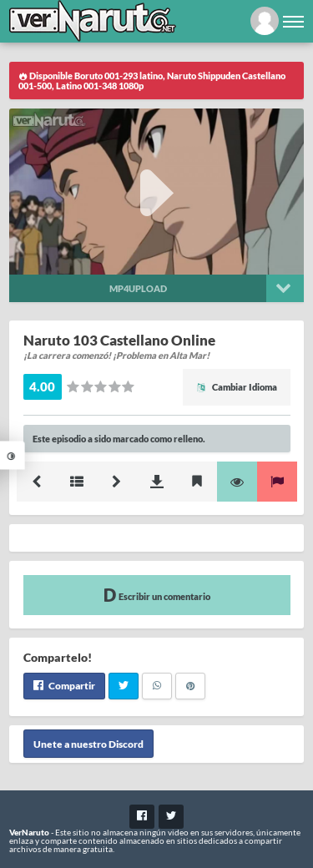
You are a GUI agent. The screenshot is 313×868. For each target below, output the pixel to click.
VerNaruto (29, 832)
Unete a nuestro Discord (88, 744)
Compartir (64, 685)
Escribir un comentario (156, 595)
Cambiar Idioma (236, 386)
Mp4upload (138, 288)
